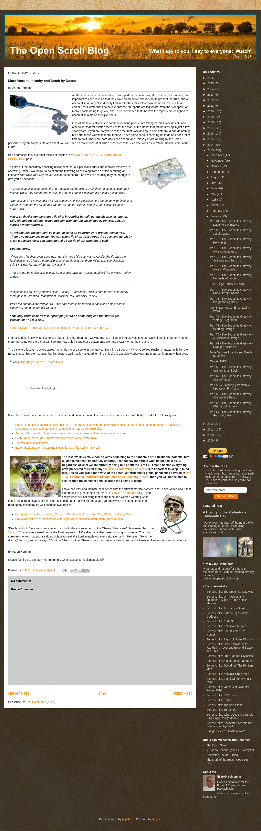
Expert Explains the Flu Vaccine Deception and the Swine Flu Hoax (57, 447)
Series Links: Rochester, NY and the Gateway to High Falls (229, 724)
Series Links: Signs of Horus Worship (230, 639)
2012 (211, 423)
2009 (211, 440)
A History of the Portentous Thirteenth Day (224, 514)
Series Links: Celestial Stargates (227, 626)
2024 (211, 89)
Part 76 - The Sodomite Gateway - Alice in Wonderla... (231, 267)
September (218, 171)
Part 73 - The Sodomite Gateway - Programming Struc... (231, 300)
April (214, 199)
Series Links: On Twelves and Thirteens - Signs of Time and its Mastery (227, 600)
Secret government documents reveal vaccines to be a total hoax (56, 438)
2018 (211, 122)
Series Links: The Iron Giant (224, 705)
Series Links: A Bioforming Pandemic (230, 660)
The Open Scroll (217, 745)
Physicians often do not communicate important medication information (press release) (70, 519)
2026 (211, 77)
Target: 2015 (218, 361)
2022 (211, 100)
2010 (211, 435)
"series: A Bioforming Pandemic (125, 469)
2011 (211, 429)
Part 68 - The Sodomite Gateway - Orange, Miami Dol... (231, 368)
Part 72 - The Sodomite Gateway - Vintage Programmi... (231, 318)
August (215, 177)
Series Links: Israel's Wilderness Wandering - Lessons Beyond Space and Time (230, 647)
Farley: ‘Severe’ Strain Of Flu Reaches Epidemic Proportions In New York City (59, 327)
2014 (211, 144)
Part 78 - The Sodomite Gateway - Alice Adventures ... (231, 249)
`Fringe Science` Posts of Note (226, 731)
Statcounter (210, 796)
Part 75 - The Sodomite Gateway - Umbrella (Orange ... (231, 276)
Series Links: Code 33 (220, 621)
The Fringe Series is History (227, 284)
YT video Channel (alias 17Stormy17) (230, 750)
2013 (211, 150)
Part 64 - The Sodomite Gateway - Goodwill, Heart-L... (231, 413)
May (214, 194)
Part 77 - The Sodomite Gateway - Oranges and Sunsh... (231, 258)
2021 (211, 105)
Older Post (182, 693)
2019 (211, 116)
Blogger (156, 819)
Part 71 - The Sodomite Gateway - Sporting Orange (231, 327)
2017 (211, 128)
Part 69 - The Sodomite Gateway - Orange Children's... (231, 345)
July (214, 182)
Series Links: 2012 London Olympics (230, 656)
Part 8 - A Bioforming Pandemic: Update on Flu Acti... (230, 386)
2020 (211, 111)
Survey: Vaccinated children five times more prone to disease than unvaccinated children (71, 433)
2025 (211, 83)
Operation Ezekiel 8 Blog (222, 755)
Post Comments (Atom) (40, 702)
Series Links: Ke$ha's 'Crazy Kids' (228, 673)
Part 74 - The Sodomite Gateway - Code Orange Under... (231, 291)
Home (100, 693)
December (218, 155)
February (217, 210)
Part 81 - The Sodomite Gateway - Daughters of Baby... (231, 223)
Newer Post (18, 693)
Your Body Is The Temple (120, 492)
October (216, 166)
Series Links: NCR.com (221, 695)
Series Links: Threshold (221, 709)
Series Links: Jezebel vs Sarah (226, 608)
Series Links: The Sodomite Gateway (230, 591)
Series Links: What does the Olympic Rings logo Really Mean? (230, 716)
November (218, 160)
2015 (211, 139)
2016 (211, 133)
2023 (211, 94)
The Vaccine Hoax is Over (31, 443)
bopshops (128, 819)
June (214, 188)
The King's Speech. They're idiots (35, 362)
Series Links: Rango (219, 700)
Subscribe (225, 496)
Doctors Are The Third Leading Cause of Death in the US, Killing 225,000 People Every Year (73, 514)
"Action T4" (15, 532)
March (215, 205)
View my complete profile (233, 793)
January (216, 216)
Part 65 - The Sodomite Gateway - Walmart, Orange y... (231, 404)
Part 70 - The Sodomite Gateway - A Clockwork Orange (231, 336)
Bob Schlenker (231, 776)
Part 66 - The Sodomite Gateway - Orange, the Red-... (231, 395)
